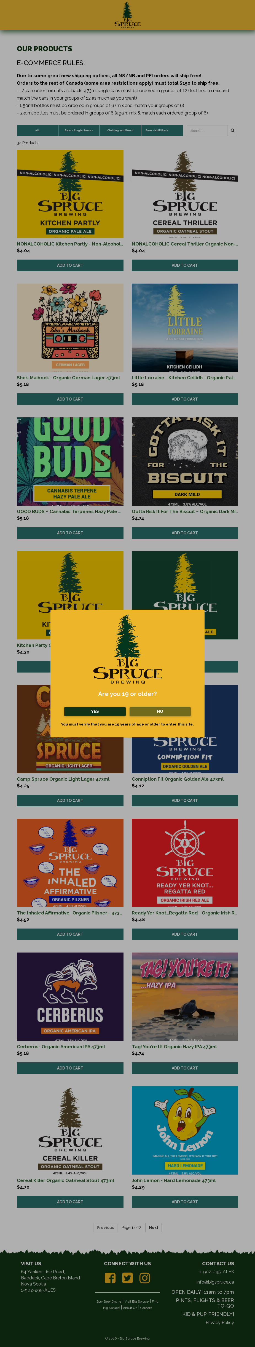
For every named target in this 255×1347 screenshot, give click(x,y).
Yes (95, 711)
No (160, 711)
